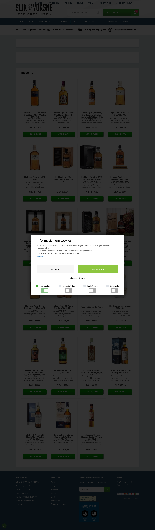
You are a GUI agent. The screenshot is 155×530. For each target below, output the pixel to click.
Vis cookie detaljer (77, 278)
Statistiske (114, 289)
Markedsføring (69, 289)
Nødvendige (45, 289)
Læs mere (41, 256)
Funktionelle (92, 289)
